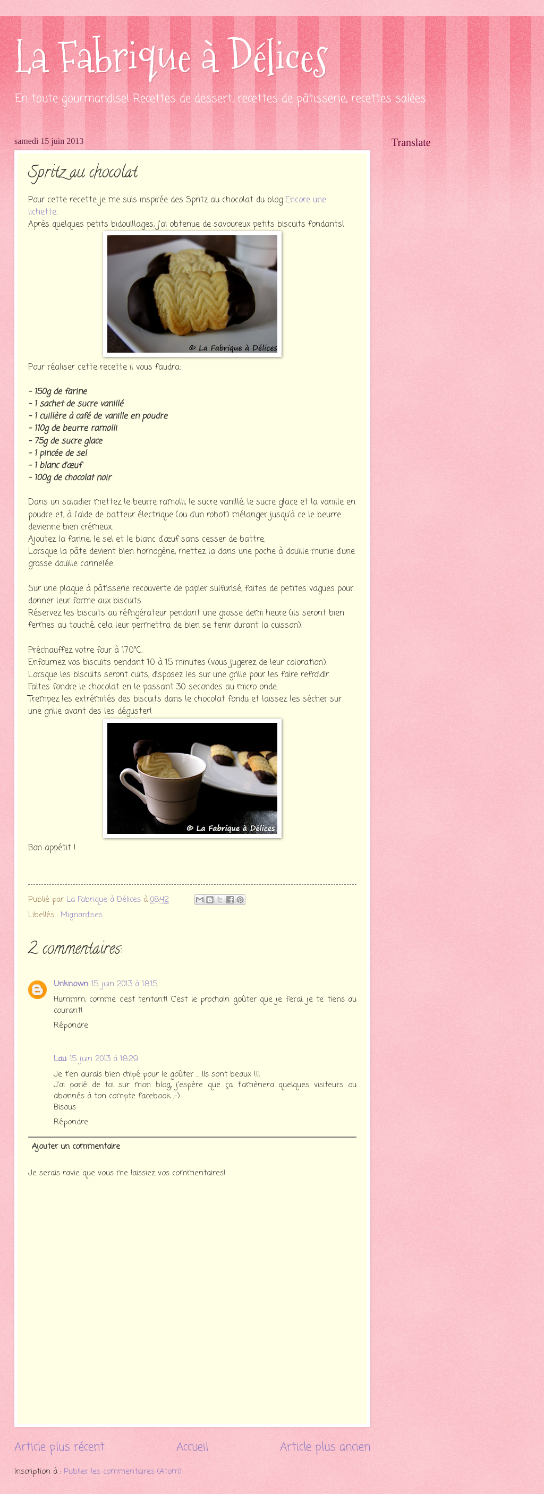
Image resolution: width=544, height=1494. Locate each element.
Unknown (71, 984)
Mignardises (82, 915)
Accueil (192, 1447)
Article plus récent (59, 1447)
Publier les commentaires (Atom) (123, 1472)
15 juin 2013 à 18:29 (104, 1059)
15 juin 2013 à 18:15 (124, 984)
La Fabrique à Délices (171, 57)
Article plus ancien (325, 1447)
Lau (60, 1059)
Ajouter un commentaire (76, 1146)
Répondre (71, 1025)
